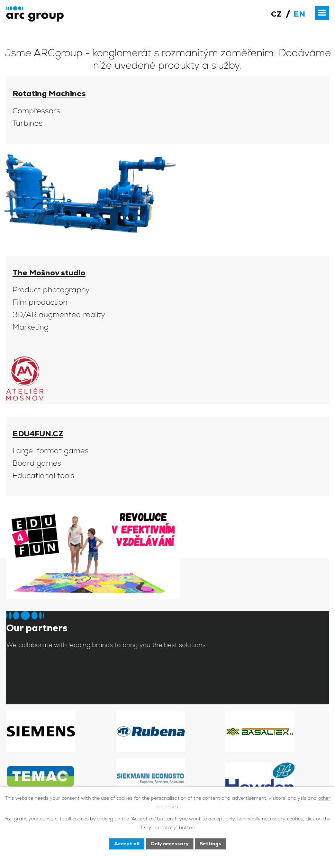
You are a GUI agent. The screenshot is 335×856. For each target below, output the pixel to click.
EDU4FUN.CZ (37, 434)
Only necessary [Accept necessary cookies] (170, 843)
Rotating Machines (49, 93)
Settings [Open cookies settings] (210, 843)
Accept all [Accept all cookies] (126, 843)
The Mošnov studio (48, 273)
